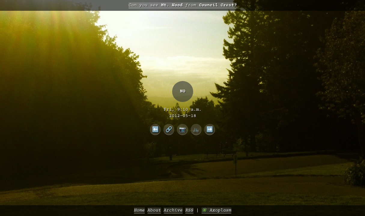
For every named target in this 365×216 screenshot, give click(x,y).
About (154, 210)
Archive (173, 210)
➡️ (209, 129)
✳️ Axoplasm (216, 210)
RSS (189, 210)
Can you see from (183, 5)
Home (139, 210)
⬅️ (155, 129)
